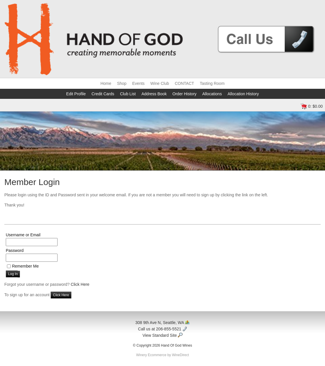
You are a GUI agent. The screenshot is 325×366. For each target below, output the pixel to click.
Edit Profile (76, 94)
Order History (184, 94)
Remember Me (25, 266)
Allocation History (243, 94)
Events (138, 83)
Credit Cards (102, 94)
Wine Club (159, 83)
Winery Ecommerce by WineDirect (162, 355)
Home (105, 83)
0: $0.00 (315, 106)
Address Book (154, 94)
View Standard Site (163, 335)
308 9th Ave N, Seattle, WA (162, 322)
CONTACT (184, 83)
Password (14, 250)
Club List (128, 94)
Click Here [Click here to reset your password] (80, 284)
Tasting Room (212, 83)
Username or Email (23, 235)
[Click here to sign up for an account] (61, 295)
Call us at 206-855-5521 (162, 329)
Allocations (212, 94)
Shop (122, 83)
